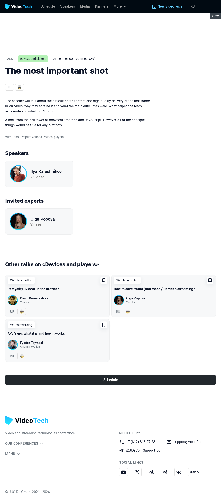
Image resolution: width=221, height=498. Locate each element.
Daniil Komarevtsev (34, 298)
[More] (120, 6)
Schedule (110, 380)
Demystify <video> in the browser (33, 289)
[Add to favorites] (103, 280)
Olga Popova (42, 219)
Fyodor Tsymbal (31, 343)
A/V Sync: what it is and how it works (36, 333)
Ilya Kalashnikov (46, 171)
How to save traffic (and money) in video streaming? (154, 289)
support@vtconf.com (189, 441)
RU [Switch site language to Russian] (192, 6)
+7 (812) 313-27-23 (140, 441)
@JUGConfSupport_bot (143, 450)
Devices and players (33, 58)
